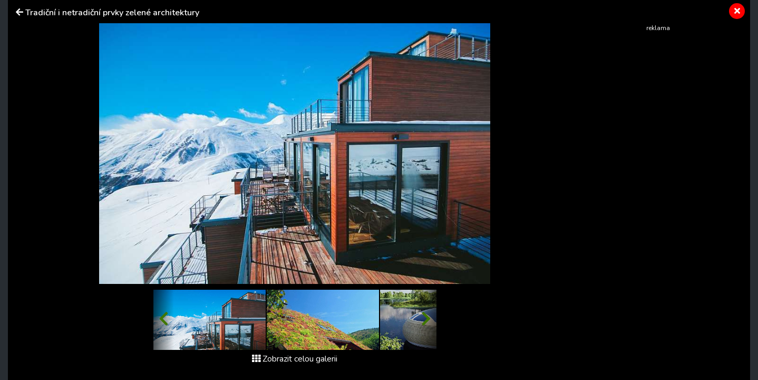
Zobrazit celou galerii (294, 359)
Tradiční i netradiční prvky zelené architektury (112, 12)
